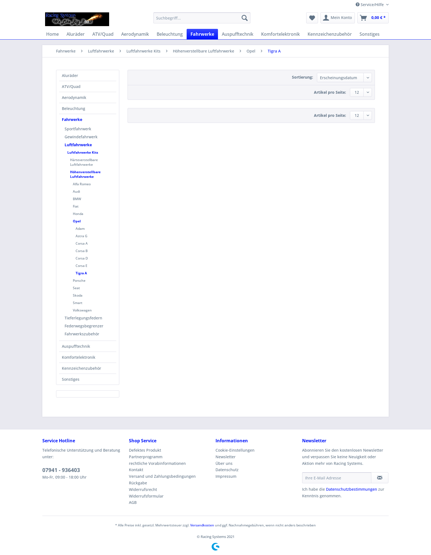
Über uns (224, 463)
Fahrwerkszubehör (82, 333)
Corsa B (82, 250)
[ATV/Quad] (103, 34)
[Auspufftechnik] (237, 34)
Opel (77, 221)
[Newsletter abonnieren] (379, 477)
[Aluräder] (76, 34)
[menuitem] (201, 20)
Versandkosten (202, 525)
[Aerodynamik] (135, 34)
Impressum (226, 476)
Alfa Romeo (82, 184)
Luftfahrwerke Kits (82, 152)
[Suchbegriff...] (201, 17)
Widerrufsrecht (143, 489)
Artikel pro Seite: (330, 92)
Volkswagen (82, 310)
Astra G (81, 236)
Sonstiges (70, 379)
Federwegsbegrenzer (84, 325)
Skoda (77, 295)
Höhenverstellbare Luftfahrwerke (85, 174)
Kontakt (136, 469)
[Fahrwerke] (202, 34)
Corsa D (82, 258)
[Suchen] (244, 17)
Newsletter (226, 456)
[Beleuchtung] (170, 34)
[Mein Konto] (338, 17)
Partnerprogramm (145, 456)
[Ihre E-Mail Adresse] (336, 477)
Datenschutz (227, 469)
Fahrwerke (72, 119)
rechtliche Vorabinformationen (157, 463)
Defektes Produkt (145, 450)
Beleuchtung (73, 108)
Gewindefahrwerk (81, 136)
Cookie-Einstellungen (235, 450)
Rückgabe (138, 482)
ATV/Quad (71, 86)
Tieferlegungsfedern (83, 318)
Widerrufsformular (146, 496)
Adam (80, 228)
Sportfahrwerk (78, 128)
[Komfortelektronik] (280, 34)
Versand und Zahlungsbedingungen (162, 476)
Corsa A (82, 243)
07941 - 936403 (61, 470)
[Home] (52, 34)
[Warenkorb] (373, 17)
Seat (76, 288)
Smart (77, 302)
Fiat (76, 206)
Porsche (79, 280)
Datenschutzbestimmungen (351, 489)
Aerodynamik (74, 97)
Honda (78, 213)
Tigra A (81, 273)
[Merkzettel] (312, 17)
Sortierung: (302, 77)
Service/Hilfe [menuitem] (370, 4)
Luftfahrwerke (78, 144)
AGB (133, 502)
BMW (77, 199)
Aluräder (70, 75)
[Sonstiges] (369, 34)
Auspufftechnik (76, 346)
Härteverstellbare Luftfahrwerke (84, 162)
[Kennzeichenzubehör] (330, 34)
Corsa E (81, 265)
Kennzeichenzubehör (81, 368)
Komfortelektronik (78, 357)
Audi (76, 191)
